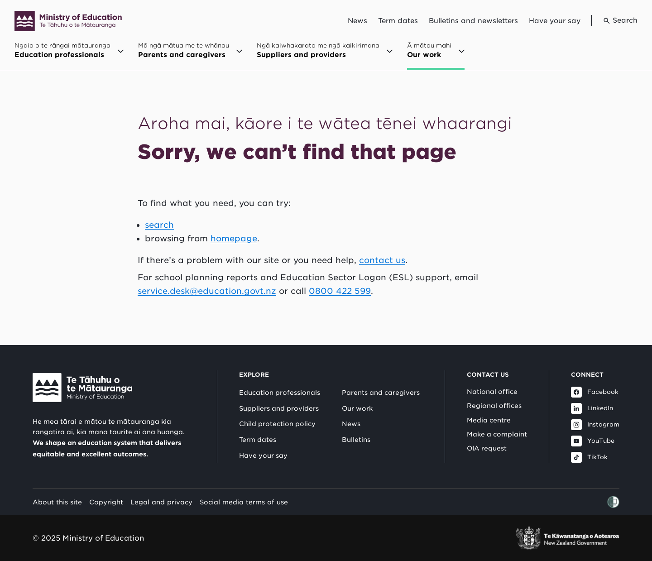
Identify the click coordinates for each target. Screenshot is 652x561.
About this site (57, 502)
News (357, 21)
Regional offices (494, 405)
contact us (382, 260)
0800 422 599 (340, 291)
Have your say (554, 21)
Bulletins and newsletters (473, 21)
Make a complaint (497, 434)
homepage (234, 238)
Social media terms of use (244, 502)
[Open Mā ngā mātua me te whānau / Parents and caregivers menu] (190, 55)
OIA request (487, 448)
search (159, 225)
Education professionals (279, 392)
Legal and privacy (161, 502)
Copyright (106, 502)
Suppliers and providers (279, 408)
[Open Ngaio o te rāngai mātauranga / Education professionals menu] (69, 55)
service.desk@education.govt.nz (207, 291)
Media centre (489, 420)
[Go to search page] (614, 20)
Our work (357, 408)
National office (492, 391)
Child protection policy (277, 423)
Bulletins (356, 439)
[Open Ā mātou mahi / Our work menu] (436, 56)
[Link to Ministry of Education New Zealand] (82, 387)
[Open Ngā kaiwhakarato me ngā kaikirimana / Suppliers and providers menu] (325, 55)
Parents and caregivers (381, 392)
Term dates (398, 21)
